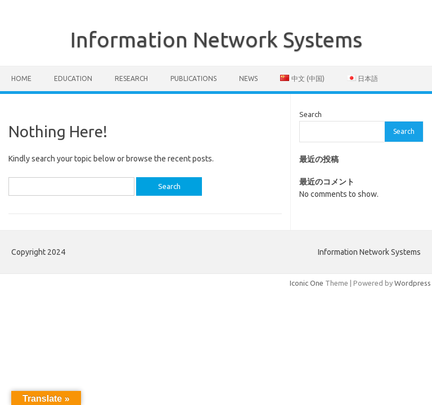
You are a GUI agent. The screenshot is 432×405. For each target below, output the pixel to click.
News (248, 78)
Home (21, 78)
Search (310, 114)
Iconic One (306, 283)
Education (73, 78)
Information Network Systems (216, 39)
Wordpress (412, 283)
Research (131, 78)
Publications (193, 78)
